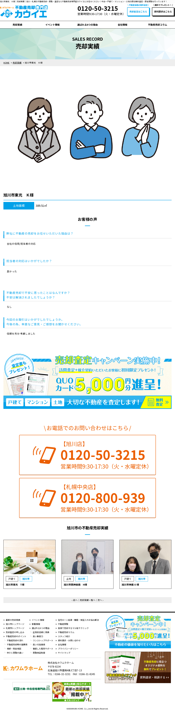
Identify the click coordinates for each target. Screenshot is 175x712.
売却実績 (17, 24)
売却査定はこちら (138, 11)
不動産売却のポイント (16, 636)
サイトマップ (64, 652)
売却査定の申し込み (15, 632)
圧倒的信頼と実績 (41, 632)
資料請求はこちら (163, 11)
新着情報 (36, 623)
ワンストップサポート (43, 640)
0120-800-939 (102, 497)
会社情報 (122, 24)
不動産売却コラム (157, 24)
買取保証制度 (39, 652)
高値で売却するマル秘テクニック (73, 628)
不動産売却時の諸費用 (17, 644)
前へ (75, 600)
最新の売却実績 (13, 619)
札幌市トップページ (15, 628)
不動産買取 (63, 623)
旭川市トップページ (15, 623)
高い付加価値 (39, 644)
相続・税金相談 (14, 648)
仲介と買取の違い (15, 652)
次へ (100, 600)
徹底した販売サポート (43, 648)
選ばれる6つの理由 (87, 24)
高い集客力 (38, 636)
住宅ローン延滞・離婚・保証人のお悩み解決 (78, 619)
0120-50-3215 (102, 454)
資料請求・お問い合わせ (69, 640)
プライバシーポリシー (68, 648)
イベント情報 (52, 24)
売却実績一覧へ (87, 600)
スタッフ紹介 (64, 636)
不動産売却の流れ (15, 640)
